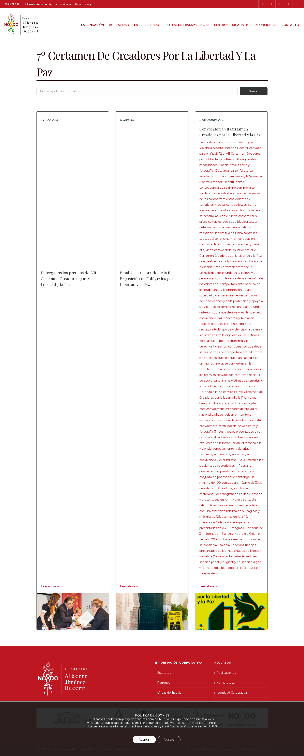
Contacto (290, 25)
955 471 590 (12, 3)
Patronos (163, 682)
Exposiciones (265, 25)
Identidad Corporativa (231, 692)
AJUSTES (210, 726)
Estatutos (164, 673)
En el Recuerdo (147, 25)
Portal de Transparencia (187, 25)
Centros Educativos (231, 25)
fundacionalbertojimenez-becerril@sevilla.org (59, 3)
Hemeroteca (225, 682)
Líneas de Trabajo (169, 692)
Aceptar (144, 739)
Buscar (254, 91)
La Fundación (92, 25)
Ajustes (169, 739)
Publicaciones (226, 673)
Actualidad (119, 25)
